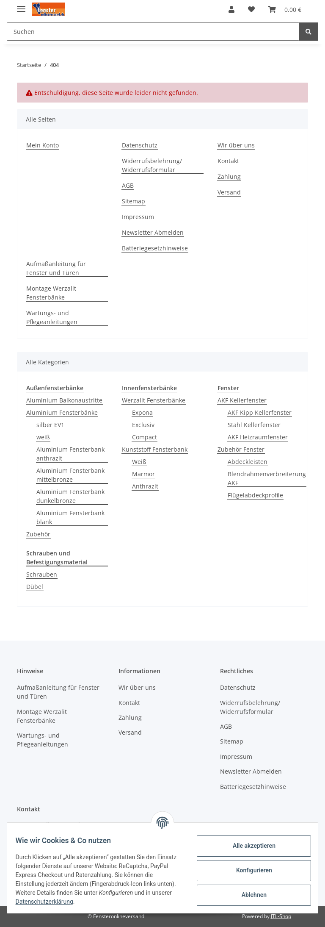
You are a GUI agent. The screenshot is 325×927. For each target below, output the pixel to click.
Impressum (138, 217)
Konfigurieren (249, 870)
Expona (142, 412)
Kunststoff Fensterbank (154, 449)
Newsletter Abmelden (153, 232)
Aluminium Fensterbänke (62, 412)
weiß (43, 437)
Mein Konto (42, 145)
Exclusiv (143, 425)
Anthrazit (145, 486)
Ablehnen (248, 894)
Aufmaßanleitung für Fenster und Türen (56, 268)
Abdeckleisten (247, 462)
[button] (231, 9)
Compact (144, 437)
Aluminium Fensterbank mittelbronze (70, 474)
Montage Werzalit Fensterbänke (51, 292)
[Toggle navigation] (21, 5)
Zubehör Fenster (241, 449)
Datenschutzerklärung (70, 901)
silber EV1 (50, 425)
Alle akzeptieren (248, 845)
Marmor (143, 474)
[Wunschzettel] (251, 9)
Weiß (139, 462)
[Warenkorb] (285, 9)
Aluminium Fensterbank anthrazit (70, 453)
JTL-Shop (281, 916)
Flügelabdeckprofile (255, 495)
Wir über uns (236, 145)
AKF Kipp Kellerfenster (260, 412)
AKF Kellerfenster (242, 400)
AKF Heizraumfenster (258, 437)
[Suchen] (153, 31)
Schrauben (41, 574)
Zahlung (229, 176)
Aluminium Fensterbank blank (70, 517)
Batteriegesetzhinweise (155, 248)
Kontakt (228, 161)
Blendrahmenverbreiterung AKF (267, 478)
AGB (128, 185)
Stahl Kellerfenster (254, 425)
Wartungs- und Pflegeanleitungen (51, 317)
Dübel (34, 587)
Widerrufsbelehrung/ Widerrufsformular (152, 165)
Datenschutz (139, 145)
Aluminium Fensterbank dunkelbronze (70, 496)
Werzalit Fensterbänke (153, 400)
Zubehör (38, 534)
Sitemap (133, 201)
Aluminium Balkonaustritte (64, 400)
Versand (229, 192)
